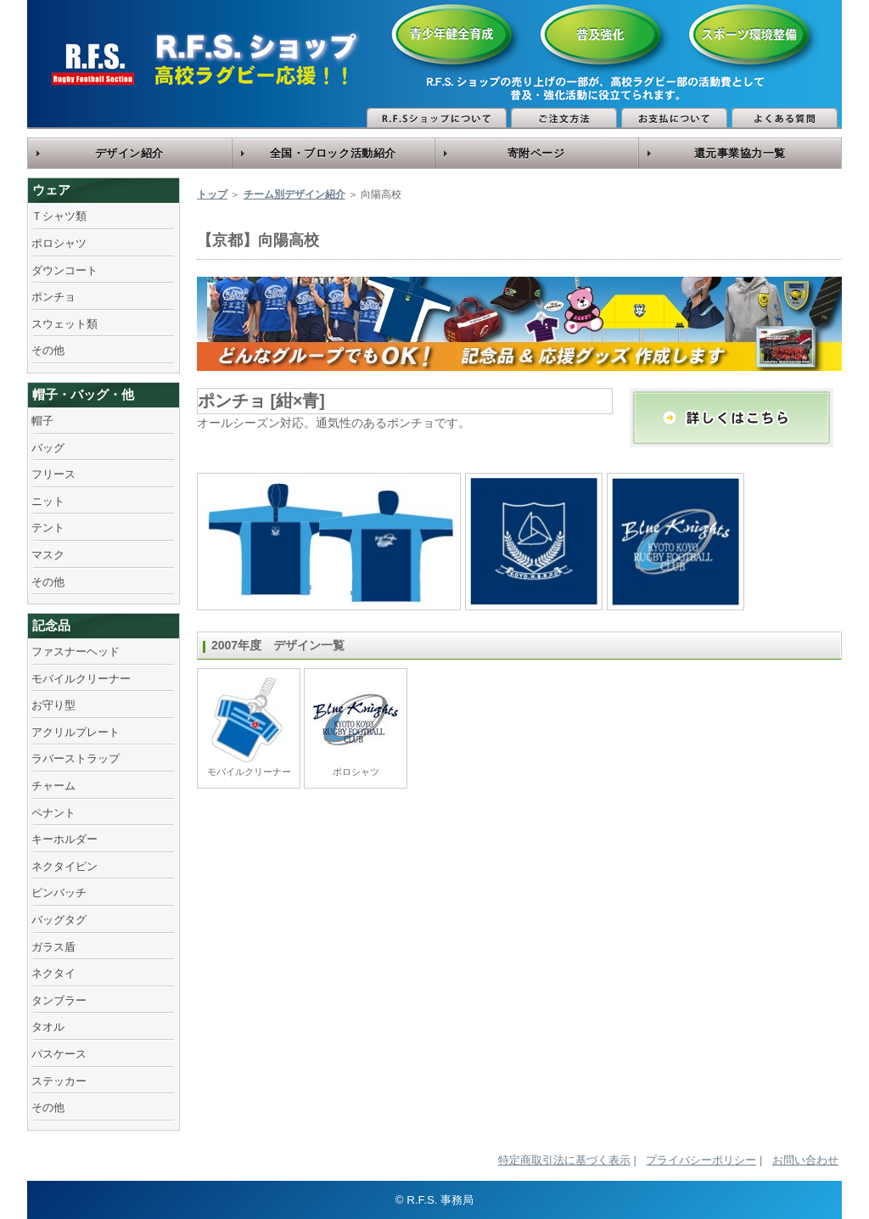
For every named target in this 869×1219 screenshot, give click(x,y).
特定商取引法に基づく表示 (564, 1160)
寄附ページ (536, 153)
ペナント (53, 812)
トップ (212, 194)
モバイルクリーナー (81, 678)
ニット (47, 501)
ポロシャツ (59, 243)
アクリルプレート (75, 732)
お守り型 (53, 705)
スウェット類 (64, 323)
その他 (47, 350)
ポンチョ (53, 296)
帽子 (42, 420)
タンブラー (59, 1000)
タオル (47, 1026)
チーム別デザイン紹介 (294, 194)
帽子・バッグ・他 (83, 394)
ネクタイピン (64, 866)
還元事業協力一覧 (740, 153)
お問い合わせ (805, 1160)
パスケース (59, 1054)
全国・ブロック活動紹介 (333, 153)
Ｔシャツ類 (59, 216)
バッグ (47, 447)
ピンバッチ (59, 892)
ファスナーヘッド (75, 651)
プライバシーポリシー (701, 1160)
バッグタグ (59, 919)
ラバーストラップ (75, 758)
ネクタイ (53, 973)
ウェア (51, 190)
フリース (53, 474)
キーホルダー (64, 839)
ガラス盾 (53, 947)
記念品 (51, 625)
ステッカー (59, 1081)
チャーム (53, 785)
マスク (47, 554)
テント (47, 527)
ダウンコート (64, 270)
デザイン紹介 (129, 153)
